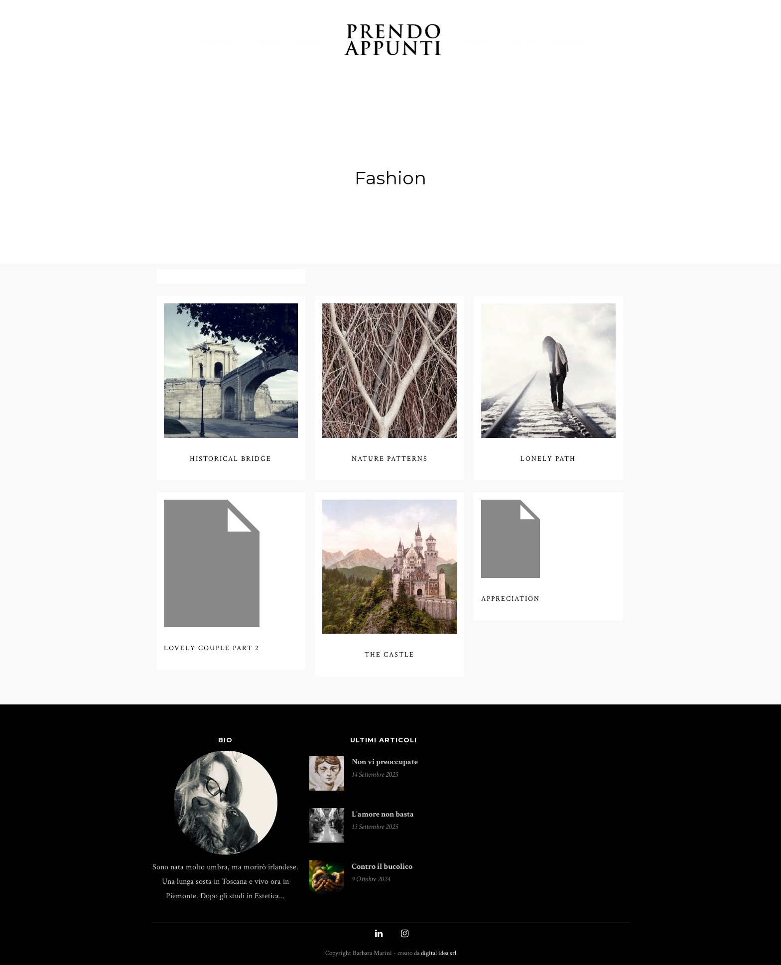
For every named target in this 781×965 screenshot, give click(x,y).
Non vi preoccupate (385, 756)
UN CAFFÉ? (570, 41)
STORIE (266, 41)
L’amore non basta (383, 808)
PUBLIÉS (519, 41)
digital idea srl (438, 947)
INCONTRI (313, 41)
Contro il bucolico (382, 860)
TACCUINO (218, 41)
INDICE (476, 41)
